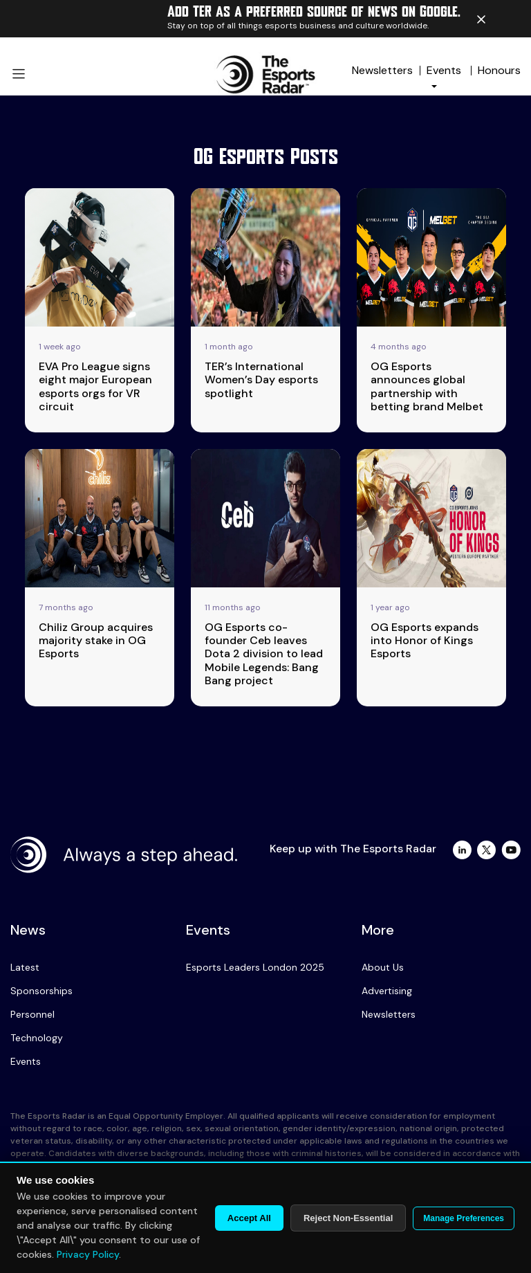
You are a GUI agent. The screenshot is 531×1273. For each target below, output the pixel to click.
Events (25, 1061)
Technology (36, 1038)
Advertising (387, 990)
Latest (24, 967)
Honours (499, 70)
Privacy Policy (88, 1254)
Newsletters (382, 70)
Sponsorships (41, 990)
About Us (383, 967)
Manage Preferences (463, 1218)
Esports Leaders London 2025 (255, 967)
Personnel (32, 1014)
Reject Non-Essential (348, 1218)
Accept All (249, 1218)
